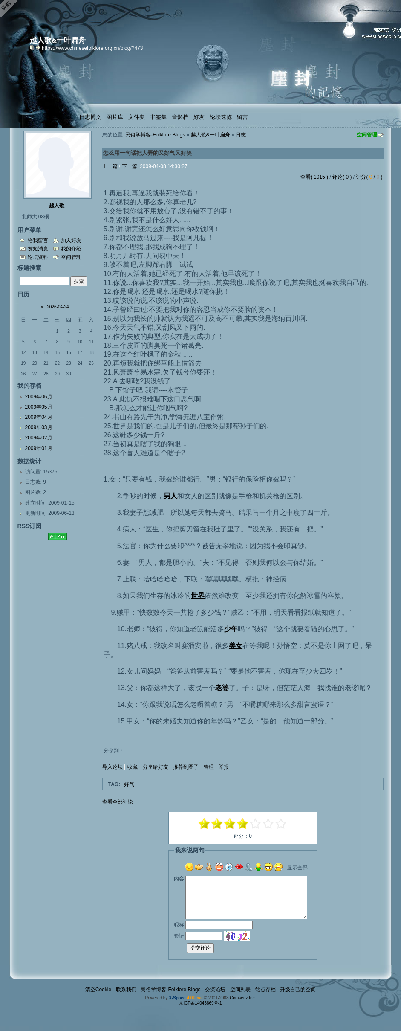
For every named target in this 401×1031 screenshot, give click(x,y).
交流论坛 (215, 990)
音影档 (180, 117)
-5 (204, 823)
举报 (224, 767)
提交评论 (200, 948)
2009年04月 (38, 417)
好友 (199, 117)
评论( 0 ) (342, 177)
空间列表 (240, 990)
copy (33, 47)
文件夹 (136, 117)
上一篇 (110, 166)
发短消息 (38, 249)
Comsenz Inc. (243, 998)
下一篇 (129, 166)
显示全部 (297, 868)
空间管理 (367, 135)
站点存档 (265, 990)
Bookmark (39, 47)
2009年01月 (38, 448)
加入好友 (71, 241)
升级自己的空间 (298, 990)
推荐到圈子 (186, 767)
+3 (268, 823)
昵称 (179, 925)
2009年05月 (38, 407)
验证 (179, 936)
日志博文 (90, 117)
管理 (209, 767)
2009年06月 (38, 397)
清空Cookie (98, 990)
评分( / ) (369, 177)
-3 (217, 823)
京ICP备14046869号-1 (200, 1003)
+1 (255, 823)
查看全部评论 (117, 802)
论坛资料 (38, 257)
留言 (242, 117)
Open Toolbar (10, 9)
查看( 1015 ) (314, 177)
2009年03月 (38, 427)
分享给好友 (155, 767)
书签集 (158, 117)
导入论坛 (112, 767)
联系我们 (126, 990)
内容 (179, 879)
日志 (241, 135)
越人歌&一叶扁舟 (210, 135)
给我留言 (38, 241)
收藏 (132, 767)
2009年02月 (38, 438)
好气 (129, 784)
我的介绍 (71, 249)
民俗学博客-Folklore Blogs (155, 135)
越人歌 (56, 206)
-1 (230, 823)
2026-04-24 (58, 307)
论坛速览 (221, 117)
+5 (281, 823)
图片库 (115, 117)
